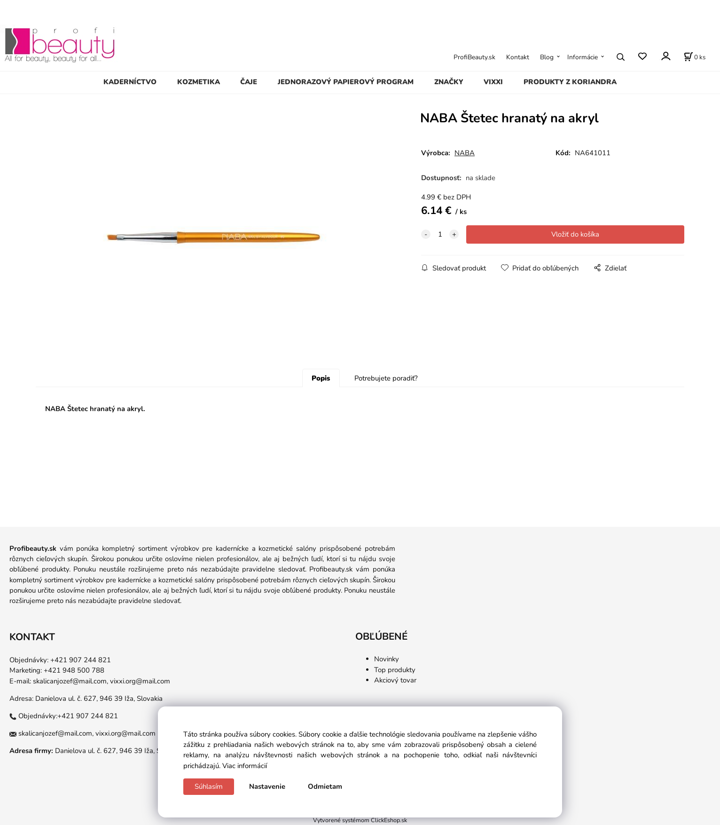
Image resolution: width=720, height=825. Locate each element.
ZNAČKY (448, 82)
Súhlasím (209, 786)
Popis (321, 378)
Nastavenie (267, 786)
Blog (547, 57)
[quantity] (439, 234)
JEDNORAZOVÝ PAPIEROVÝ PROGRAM (346, 82)
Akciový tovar (395, 680)
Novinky (386, 659)
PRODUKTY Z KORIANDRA (570, 82)
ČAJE (248, 82)
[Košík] (694, 56)
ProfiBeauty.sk (474, 57)
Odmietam (325, 786)
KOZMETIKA (198, 82)
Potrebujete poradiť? (386, 378)
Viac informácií (244, 765)
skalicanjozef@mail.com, (70, 681)
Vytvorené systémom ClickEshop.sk (360, 820)
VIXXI (493, 82)
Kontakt (517, 57)
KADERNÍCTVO (130, 82)
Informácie (582, 57)
